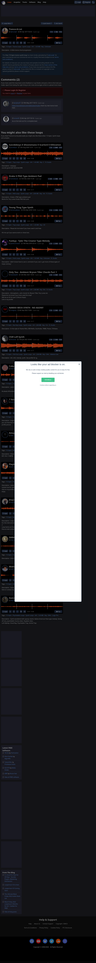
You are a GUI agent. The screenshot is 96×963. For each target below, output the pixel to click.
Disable (48, 380)
